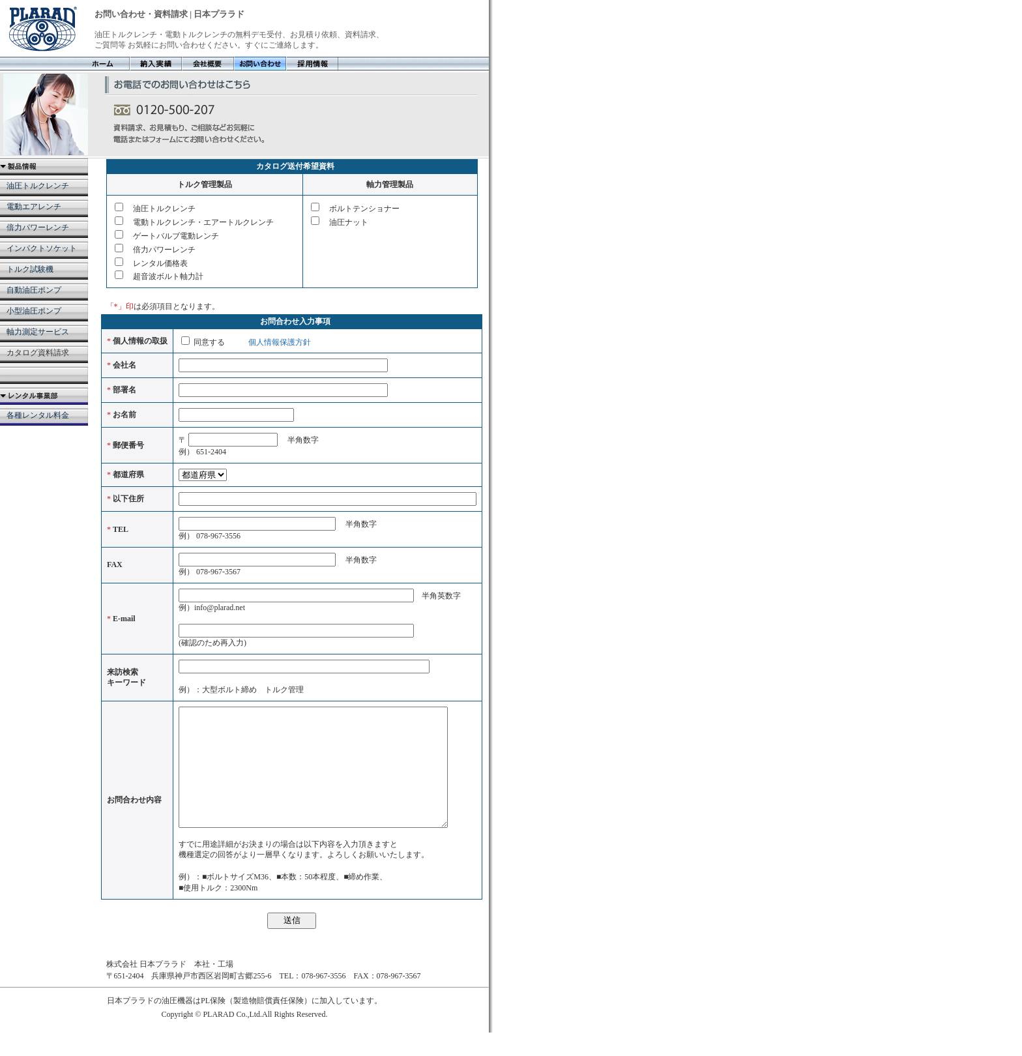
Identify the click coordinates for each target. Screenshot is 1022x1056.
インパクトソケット (42, 248)
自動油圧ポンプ (34, 290)
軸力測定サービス (38, 331)
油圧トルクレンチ (38, 185)
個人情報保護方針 (278, 342)
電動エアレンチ (34, 206)
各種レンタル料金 (38, 415)
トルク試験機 (30, 269)
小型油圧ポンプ (34, 310)
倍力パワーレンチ (38, 227)
